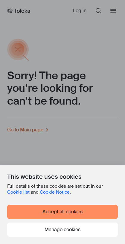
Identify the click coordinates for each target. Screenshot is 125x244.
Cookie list (18, 192)
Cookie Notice (55, 192)
